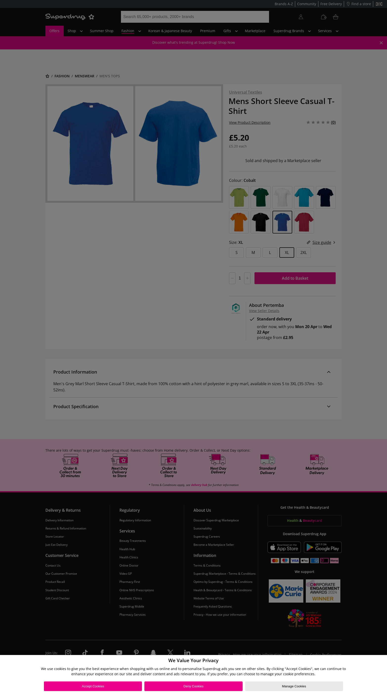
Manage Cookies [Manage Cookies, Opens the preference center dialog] (294, 686)
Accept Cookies (93, 686)
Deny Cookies (194, 686)
